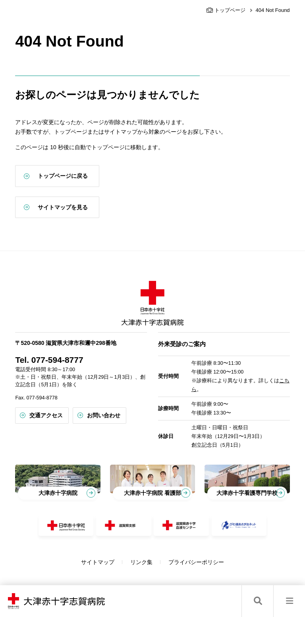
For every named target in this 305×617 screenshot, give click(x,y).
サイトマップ (109, 552)
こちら (215, 383)
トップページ (226, 10)
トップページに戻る (86, 176)
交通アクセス (69, 409)
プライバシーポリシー (208, 552)
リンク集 (153, 552)
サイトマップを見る (86, 207)
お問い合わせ (126, 409)
